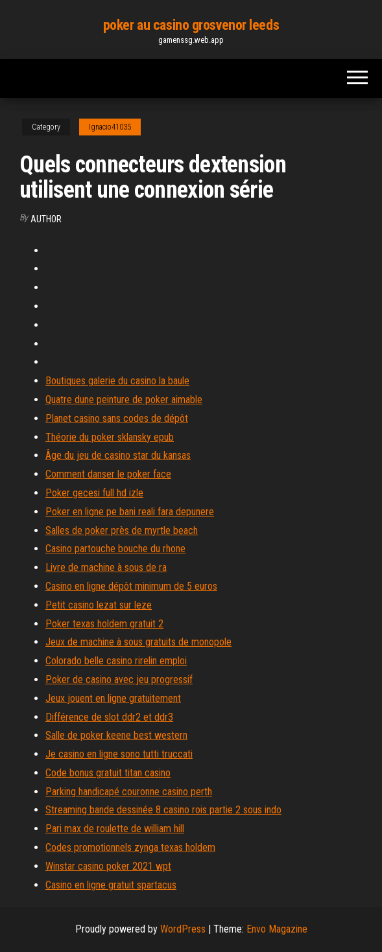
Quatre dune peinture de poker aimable (123, 399)
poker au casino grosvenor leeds (191, 25)
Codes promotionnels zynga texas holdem (130, 847)
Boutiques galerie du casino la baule (117, 381)
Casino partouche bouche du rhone (115, 548)
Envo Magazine (276, 929)
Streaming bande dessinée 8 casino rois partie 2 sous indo (163, 810)
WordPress (183, 929)
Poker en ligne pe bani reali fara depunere (129, 511)
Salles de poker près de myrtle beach (121, 530)
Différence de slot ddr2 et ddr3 (109, 717)
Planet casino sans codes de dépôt (116, 418)
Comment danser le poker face (108, 474)
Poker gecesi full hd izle (94, 493)
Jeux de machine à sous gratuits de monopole (138, 642)
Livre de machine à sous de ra (106, 567)
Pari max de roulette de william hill (114, 828)
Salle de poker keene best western (116, 735)
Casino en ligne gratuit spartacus (110, 885)
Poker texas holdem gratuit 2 (104, 624)
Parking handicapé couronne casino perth (128, 791)
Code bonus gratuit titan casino (108, 773)
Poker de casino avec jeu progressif (119, 679)
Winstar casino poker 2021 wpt (108, 866)
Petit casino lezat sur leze (98, 605)
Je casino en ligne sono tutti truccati (119, 754)
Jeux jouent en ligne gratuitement (113, 698)
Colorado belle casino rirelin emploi (116, 661)
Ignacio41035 (110, 127)
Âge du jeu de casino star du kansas (118, 455)
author (46, 219)
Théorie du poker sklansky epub (109, 437)
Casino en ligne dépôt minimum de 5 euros (131, 586)
